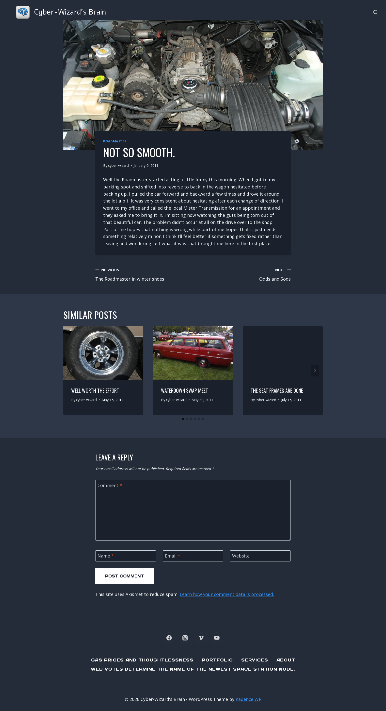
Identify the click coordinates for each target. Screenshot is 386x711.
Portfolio (217, 660)
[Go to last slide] (71, 370)
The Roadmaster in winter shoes (142, 274)
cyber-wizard (118, 165)
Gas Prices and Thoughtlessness (142, 660)
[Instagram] (185, 637)
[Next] (315, 370)
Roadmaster (115, 141)
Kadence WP (248, 699)
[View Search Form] (375, 12)
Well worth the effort (95, 390)
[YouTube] (217, 637)
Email (172, 556)
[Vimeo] (201, 637)
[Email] (193, 555)
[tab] (183, 419)
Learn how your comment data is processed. (227, 594)
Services (254, 660)
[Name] (125, 555)
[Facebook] (169, 637)
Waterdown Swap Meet (184, 390)
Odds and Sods (244, 274)
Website (241, 556)
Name (105, 556)
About (285, 660)
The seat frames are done (277, 390)
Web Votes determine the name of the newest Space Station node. (193, 669)
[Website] (260, 555)
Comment (109, 485)
